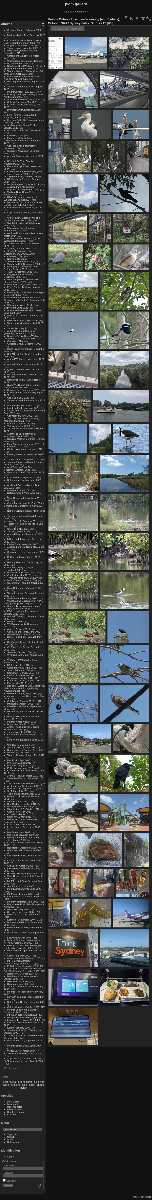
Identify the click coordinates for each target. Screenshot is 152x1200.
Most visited (13, 1101)
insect (32, 1084)
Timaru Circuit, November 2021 (23, 459)
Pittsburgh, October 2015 (20, 703)
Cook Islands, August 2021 (21, 477)
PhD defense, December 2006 (23, 966)
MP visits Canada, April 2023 (22, 320)
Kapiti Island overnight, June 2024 (24, 212)
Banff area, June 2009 (18, 832)
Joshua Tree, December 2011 (22, 775)
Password (8, 1173)
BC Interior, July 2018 (18, 665)
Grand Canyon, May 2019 (20, 634)
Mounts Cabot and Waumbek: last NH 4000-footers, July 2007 (23, 941)
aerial (6, 1084)
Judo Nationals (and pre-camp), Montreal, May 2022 (22, 419)
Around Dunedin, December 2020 (24, 534)
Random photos (15, 621)
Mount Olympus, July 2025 (21, 91)
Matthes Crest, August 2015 (21, 721)
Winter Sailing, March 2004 (21, 1050)
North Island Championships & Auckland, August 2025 (21, 77)
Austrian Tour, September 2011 (23, 786)
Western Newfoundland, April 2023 (25, 323)
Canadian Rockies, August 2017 (23, 680)
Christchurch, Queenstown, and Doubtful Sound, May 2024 (22, 219)
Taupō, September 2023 (19, 271)
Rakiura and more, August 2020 (23, 557)
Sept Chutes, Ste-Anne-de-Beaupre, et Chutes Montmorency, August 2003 (24, 1059)
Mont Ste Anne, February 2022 (23, 444)
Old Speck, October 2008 (20, 865)
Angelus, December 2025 (20, 45)
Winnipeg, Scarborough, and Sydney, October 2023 (20, 267)
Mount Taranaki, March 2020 (22, 580)
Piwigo (148, 1197)
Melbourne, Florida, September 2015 (26, 711)
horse (23, 1087)
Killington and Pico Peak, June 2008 (26, 896)
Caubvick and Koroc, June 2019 (23, 631)
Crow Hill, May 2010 (17, 814)
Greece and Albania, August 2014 (24, 734)
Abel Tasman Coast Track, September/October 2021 (19, 468)
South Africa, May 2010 (19, 816)
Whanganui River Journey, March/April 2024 (19, 229)
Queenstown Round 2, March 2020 (25, 583)
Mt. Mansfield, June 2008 (20, 894)
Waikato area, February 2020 (22, 598)
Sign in (10, 1156)
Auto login (9, 1180)
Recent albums (15, 1109)
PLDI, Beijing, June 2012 (20, 768)
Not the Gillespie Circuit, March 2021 (26, 511)
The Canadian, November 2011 (23, 783)
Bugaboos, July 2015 (18, 724)
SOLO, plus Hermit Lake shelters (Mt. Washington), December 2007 (22, 969)
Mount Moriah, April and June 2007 (25, 950)
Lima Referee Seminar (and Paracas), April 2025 (20, 116)
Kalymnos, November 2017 (21, 675)
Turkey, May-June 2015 (19, 732)
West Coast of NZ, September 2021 (25, 472)
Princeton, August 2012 (19, 762)
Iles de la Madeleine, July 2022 (23, 408)
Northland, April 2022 (18, 423)
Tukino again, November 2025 (22, 48)
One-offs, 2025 (15, 135)
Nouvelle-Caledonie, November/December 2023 (18, 260)
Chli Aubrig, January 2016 (20, 701)
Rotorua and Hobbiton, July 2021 (24, 480)
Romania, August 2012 (19, 765)
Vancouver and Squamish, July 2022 (26, 400)
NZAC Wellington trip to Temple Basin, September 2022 (22, 386)
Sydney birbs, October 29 (23, 176)
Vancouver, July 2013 (18, 752)
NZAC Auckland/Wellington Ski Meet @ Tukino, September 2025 (24, 67)
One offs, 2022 (15, 446)
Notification (13, 1142)
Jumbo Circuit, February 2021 (22, 521)
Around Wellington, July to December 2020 (19, 568)
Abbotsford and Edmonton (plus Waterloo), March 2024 (22, 239)
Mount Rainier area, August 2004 (24, 1045)
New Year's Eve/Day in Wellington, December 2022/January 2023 (23, 337)
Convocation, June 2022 (19, 415)
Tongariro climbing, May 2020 (22, 577)
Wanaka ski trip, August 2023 (22, 284)
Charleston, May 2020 (18, 575)
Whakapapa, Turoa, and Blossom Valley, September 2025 (23, 62)
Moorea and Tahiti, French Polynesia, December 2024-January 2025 (22, 140)
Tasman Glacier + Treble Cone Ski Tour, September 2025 (23, 72)
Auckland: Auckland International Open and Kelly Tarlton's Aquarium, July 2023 (24, 300)
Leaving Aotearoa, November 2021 (25, 454)
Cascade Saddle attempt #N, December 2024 (20, 147)
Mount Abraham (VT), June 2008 (24, 888)
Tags (9, 1134)
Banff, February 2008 (18, 909)
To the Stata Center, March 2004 (24, 1053)
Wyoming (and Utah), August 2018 (25, 655)
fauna (13, 1081)
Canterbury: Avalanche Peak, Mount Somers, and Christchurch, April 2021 (24, 504)
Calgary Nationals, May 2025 (22, 102)
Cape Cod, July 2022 (18, 397)
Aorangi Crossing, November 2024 (25, 156)
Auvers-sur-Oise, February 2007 (24, 958)
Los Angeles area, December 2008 (25, 855)
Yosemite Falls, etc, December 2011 (26, 778)
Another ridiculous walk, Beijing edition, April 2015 (22, 728)
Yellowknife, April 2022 (18, 426)
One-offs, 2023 (15, 341)
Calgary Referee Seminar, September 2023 (19, 275)
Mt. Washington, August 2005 (22, 1014)
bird (19, 1081)
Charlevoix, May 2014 (18, 744)
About (10, 1139)
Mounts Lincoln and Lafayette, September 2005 (21, 1010)
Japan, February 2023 (18, 328)
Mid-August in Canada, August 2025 (26, 81)
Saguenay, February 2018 (20, 673)
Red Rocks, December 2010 (22, 804)
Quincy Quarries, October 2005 (23, 1007)
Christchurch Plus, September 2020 (25, 552)
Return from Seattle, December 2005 (26, 1002)
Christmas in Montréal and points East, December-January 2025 (22, 41)
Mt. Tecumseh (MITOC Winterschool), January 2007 (19, 962)
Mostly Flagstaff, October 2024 (23, 184)
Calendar (12, 1114)
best (5, 1081)
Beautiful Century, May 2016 (22, 693)
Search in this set (70, 28)
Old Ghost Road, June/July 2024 (24, 207)
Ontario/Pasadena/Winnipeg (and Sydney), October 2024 (23, 172)
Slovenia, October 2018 (19, 652)
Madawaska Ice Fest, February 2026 (26, 35)
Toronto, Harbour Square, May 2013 (26, 755)
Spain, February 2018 (18, 670)
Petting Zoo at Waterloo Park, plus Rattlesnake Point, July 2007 (23, 946)
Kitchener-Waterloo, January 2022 (25, 449)
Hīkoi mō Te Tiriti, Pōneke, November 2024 (19, 162)
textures (27, 1081)
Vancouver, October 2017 (20, 678)
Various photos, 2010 (18, 801)
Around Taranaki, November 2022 (24, 364)
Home (52, 19)
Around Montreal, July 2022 (21, 405)
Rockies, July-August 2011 (21, 788)
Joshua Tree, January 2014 (21, 747)
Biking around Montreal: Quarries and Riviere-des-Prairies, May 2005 (22, 1018)
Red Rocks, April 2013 (18, 760)
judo (24, 1084)
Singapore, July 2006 (18, 984)
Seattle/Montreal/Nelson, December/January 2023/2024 (19, 252)
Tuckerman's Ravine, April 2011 (23, 793)
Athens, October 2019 (18, 629)
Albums (6, 24)
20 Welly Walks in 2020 (19, 531)
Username (8, 1165)
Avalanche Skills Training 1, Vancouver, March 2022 (20, 435)
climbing (15, 1084)
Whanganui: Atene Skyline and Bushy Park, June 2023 (21, 306)
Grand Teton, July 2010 (19, 811)
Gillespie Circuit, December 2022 (24, 343)
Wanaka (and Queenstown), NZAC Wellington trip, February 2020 (23, 602)
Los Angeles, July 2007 (19, 937)
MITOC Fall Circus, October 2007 (24, 914)
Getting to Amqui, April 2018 (21, 667)
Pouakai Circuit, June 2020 (21, 572)
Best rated (12, 1104)
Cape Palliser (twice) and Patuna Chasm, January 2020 (22, 607)
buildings (39, 1081)
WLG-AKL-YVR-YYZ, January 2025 (25, 130)
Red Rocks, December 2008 (22, 847)
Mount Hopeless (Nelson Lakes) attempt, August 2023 (22, 280)
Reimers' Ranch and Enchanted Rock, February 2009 (22, 838)
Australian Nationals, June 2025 (23, 99)
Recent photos (14, 1106)
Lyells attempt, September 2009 (23, 827)
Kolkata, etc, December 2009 (22, 824)
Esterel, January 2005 (18, 1027)
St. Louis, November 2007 (20, 912)
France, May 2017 (16, 683)
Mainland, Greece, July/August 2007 (26, 932)
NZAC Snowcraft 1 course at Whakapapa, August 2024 (20, 198)
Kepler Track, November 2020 (22, 544)
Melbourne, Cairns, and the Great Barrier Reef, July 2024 (23, 203)
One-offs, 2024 (15, 256)
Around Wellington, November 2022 (25, 359)
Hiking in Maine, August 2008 (22, 873)
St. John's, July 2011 (18, 791)
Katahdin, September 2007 (21, 919)
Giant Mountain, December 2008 (24, 850)
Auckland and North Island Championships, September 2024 (21, 188)
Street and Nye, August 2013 (22, 750)
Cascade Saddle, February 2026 (24, 30)
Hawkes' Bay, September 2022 (23, 390)
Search (11, 1137)
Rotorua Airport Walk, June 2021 (24, 493)
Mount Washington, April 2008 (22, 901)
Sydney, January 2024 (18, 248)
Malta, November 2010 (19, 806)
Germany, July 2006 (17, 981)
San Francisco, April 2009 (20, 834)
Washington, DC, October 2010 (23, 809)
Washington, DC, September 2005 (25, 1040)
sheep (40, 1084)
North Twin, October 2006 (20, 973)
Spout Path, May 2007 (18, 955)
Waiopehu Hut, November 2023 (23, 264)
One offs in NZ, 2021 (18, 529)
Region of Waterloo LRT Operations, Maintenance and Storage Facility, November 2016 (24, 688)
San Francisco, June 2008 (20, 886)
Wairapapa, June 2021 (19, 490)
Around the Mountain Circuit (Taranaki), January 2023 (20, 332)
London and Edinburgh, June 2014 (25, 739)
